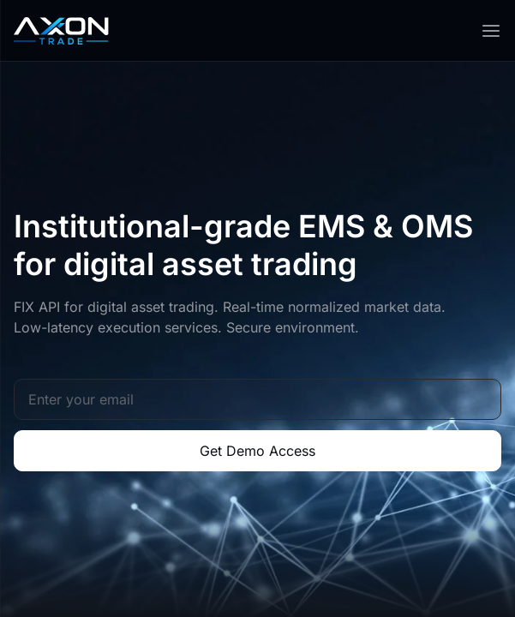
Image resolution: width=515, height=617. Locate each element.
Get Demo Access (257, 450)
